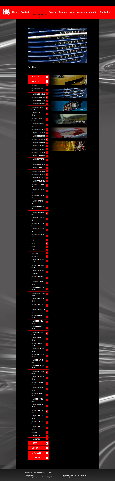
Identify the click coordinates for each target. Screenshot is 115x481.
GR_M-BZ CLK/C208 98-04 (38, 294)
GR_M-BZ (34, 256)
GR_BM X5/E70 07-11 (37, 219)
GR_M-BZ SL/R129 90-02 (37, 411)
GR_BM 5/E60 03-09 (38, 152)
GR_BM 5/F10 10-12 (38, 156)
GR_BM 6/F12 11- (37, 168)
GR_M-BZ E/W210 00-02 (37, 322)
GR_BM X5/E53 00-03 (37, 208)
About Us (82, 12)
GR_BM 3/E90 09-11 (38, 133)
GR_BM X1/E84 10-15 (37, 185)
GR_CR (33, 243)
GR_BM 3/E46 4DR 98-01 (37, 125)
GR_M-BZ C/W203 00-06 (37, 266)
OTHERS (35, 457)
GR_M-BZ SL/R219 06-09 (37, 417)
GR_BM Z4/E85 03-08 (37, 230)
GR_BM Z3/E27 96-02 (37, 224)
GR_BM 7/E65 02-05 (38, 174)
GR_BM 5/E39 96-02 (38, 149)
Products (25, 12)
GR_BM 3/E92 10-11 (38, 139)
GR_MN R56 (35, 439)
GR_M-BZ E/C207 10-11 (38, 311)
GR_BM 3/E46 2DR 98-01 (37, 114)
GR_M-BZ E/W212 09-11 (37, 339)
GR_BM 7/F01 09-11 (38, 181)
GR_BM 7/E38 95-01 (38, 171)
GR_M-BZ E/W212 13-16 (37, 344)
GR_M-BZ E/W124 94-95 (37, 317)
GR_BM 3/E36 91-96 (38, 100)
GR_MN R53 (35, 436)
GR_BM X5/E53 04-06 (37, 213)
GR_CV (33, 246)
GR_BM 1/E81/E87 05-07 (37, 90)
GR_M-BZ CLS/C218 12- (38, 305)
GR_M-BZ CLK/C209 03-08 (38, 300)
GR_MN (34, 432)
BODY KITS (37, 76)
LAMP (34, 443)
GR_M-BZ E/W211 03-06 (37, 333)
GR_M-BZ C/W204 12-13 (37, 283)
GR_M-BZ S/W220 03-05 (37, 389)
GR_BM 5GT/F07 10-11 (38, 160)
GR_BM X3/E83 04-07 (37, 191)
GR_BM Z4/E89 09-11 (37, 236)
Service (52, 12)
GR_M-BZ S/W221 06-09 (37, 400)
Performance (39, 14)
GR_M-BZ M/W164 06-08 (37, 372)
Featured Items (66, 12)
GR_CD (33, 240)
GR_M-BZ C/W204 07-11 (37, 277)
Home (15, 12)
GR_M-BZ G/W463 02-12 (37, 350)
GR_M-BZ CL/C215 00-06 (37, 289)
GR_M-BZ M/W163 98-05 (37, 367)
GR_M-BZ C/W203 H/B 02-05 (37, 272)
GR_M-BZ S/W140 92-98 (37, 383)
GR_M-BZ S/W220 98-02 (37, 395)
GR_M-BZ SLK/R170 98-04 (38, 428)
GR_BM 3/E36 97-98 (38, 104)
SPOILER (36, 453)
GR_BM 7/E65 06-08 (38, 177)
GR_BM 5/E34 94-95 (38, 146)
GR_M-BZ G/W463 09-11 (37, 356)
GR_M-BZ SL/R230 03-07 (37, 422)
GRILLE (35, 81)
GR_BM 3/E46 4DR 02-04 (37, 119)
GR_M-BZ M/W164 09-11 (37, 378)
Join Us (93, 12)
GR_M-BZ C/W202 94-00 (37, 261)
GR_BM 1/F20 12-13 (38, 97)
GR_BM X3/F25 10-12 (37, 202)
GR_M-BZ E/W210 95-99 (37, 328)
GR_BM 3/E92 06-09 (38, 136)
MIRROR (35, 448)
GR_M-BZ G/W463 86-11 (37, 361)
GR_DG (34, 250)
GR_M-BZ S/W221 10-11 (37, 406)
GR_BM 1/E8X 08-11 (38, 94)
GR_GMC (34, 253)
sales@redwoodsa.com (72, 477)
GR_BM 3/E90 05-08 (38, 129)
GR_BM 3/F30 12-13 (38, 142)
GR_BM (34, 85)
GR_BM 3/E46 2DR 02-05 (37, 108)
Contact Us (105, 12)
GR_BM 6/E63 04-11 (38, 164)
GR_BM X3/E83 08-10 (37, 197)
